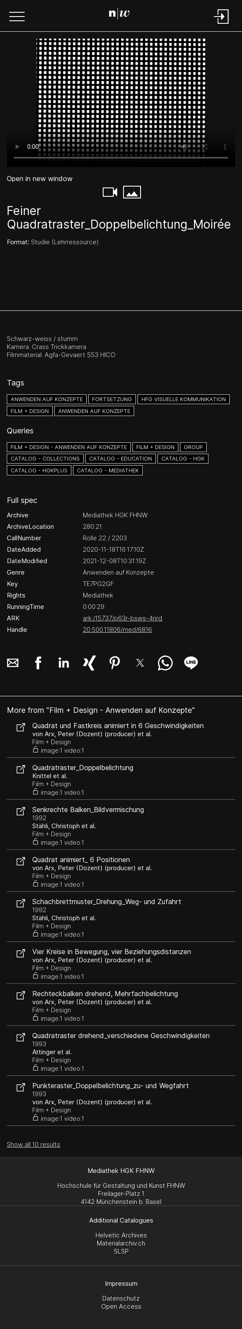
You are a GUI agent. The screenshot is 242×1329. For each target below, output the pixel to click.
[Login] (221, 24)
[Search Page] (119, 15)
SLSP (121, 1251)
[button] (17, 17)
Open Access (121, 1306)
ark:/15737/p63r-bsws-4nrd (122, 618)
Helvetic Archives (121, 1235)
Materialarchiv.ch (121, 1243)
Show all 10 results (33, 1144)
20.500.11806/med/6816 (117, 629)
